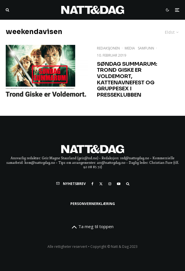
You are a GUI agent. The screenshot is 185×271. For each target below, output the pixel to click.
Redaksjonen (108, 48)
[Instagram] (110, 183)
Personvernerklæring (92, 203)
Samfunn (146, 48)
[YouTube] (118, 183)
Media (130, 48)
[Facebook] (92, 183)
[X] (101, 183)
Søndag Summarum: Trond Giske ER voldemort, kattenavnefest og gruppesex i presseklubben (127, 79)
